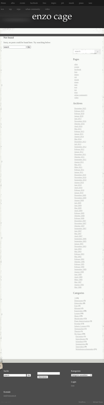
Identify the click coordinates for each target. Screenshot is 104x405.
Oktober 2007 (79, 226)
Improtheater (80, 339)
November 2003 (80, 246)
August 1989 (79, 272)
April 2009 (78, 211)
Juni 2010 (78, 185)
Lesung (77, 313)
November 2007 (80, 223)
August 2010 (79, 182)
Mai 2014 (78, 139)
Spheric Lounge (80, 326)
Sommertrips (80, 344)
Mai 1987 (78, 282)
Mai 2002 (78, 257)
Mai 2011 (77, 165)
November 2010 (80, 177)
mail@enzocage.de (10, 396)
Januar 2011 (78, 172)
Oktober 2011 (79, 157)
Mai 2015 (78, 129)
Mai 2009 (78, 208)
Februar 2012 (79, 149)
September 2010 (80, 180)
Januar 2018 (78, 116)
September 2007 (80, 228)
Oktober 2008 (79, 216)
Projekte (77, 324)
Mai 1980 (78, 287)
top (10, 9)
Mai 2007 (78, 234)
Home (3, 3)
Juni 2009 (78, 205)
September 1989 (80, 269)
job (62, 3)
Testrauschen (79, 329)
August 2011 (79, 162)
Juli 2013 (77, 144)
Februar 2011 (79, 170)
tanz (90, 3)
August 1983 (79, 285)
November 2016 (80, 121)
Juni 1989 (78, 274)
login (72, 385)
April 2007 (78, 236)
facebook (34, 3)
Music (76, 316)
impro (53, 3)
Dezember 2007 (80, 221)
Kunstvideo (78, 311)
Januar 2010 (78, 193)
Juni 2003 (78, 249)
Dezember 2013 (80, 142)
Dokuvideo (78, 303)
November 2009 (80, 198)
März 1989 (78, 280)
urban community (33, 9)
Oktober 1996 (79, 262)
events (22, 3)
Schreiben (79, 342)
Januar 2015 (78, 134)
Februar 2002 (79, 259)
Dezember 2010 (80, 175)
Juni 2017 (78, 119)
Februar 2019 (79, 111)
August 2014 (79, 137)
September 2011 (80, 160)
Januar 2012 (78, 152)
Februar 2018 (79, 114)
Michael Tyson (98, 402)
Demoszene (78, 301)
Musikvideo (78, 319)
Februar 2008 (79, 218)
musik (71, 3)
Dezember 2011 (80, 154)
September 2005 (80, 241)
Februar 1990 (79, 267)
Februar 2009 (79, 213)
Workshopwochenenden (84, 349)
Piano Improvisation (81, 321)
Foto (76, 306)
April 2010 (78, 188)
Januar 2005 (78, 244)
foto (44, 3)
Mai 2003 (78, 251)
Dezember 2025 (80, 108)
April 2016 (78, 126)
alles (13, 3)
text (2, 9)
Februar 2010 (79, 190)
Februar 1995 (79, 264)
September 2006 (80, 239)
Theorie (77, 331)
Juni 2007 (78, 231)
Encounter (79, 336)
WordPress (82, 402)
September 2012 (80, 147)
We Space (78, 334)
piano (81, 3)
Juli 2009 (77, 203)
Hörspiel (77, 308)
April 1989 (78, 277)
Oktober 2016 (79, 124)
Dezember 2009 (80, 195)
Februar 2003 (79, 254)
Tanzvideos (80, 347)
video (47, 9)
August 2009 (79, 200)
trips (18, 9)
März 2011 (78, 167)
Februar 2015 (79, 131)
